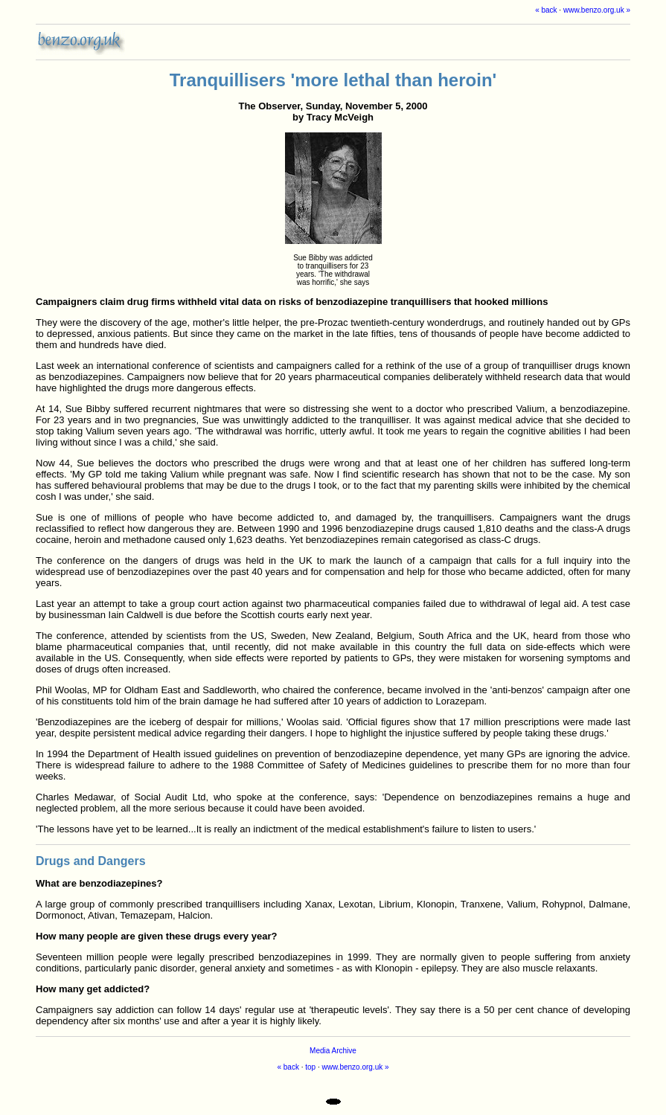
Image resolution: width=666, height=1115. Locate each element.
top (310, 1067)
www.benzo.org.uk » (596, 10)
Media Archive (333, 1051)
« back (546, 10)
